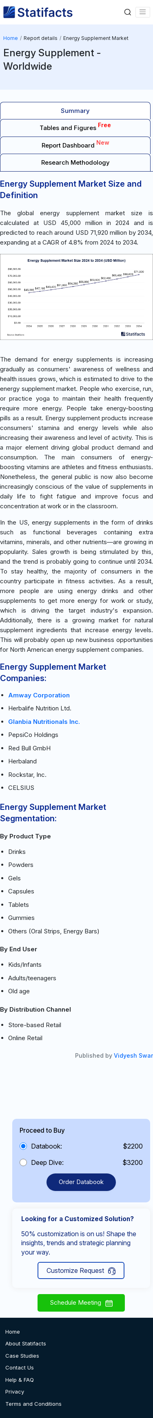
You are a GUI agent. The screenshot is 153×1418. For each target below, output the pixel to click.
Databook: (46, 1146)
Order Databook (81, 1182)
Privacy (14, 1391)
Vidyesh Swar (133, 1055)
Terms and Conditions (33, 1403)
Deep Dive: (47, 1162)
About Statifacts (25, 1343)
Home (10, 38)
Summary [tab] (75, 111)
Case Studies (22, 1355)
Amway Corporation (39, 695)
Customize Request (81, 1270)
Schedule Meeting (81, 1302)
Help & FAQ (19, 1379)
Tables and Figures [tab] (75, 126)
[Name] (142, 12)
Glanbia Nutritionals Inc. (44, 722)
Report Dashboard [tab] (75, 144)
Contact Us (19, 1367)
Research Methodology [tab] (75, 162)
